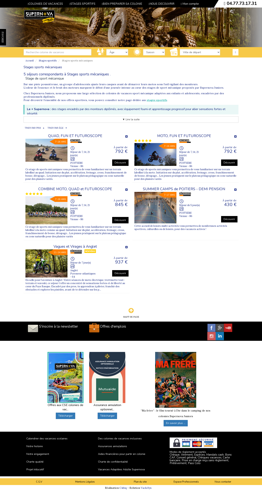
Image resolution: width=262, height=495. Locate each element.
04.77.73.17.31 (242, 3)
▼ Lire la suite (131, 119)
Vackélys (146, 488)
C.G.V (39, 482)
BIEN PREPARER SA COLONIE (122, 4)
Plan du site (140, 482)
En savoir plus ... (175, 423)
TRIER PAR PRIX (33, 128)
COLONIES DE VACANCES (45, 4)
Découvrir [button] (120, 162)
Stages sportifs (48, 60)
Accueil (29, 60)
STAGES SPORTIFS (82, 4)
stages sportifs (157, 100)
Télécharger (65, 416)
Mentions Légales (85, 482)
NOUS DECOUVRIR (161, 4)
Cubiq (123, 488)
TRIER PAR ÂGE (55, 128)
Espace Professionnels (186, 482)
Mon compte (190, 4)
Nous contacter (223, 482)
